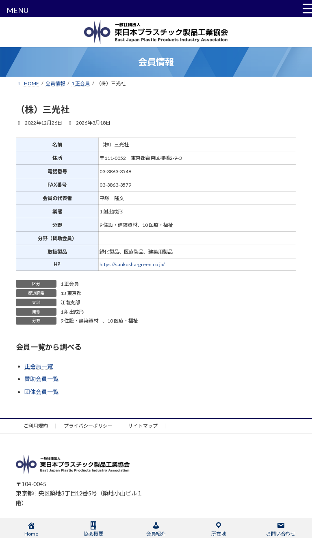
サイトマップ (143, 426)
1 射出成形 (72, 312)
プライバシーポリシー (88, 426)
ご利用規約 (36, 426)
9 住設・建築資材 (79, 321)
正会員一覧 (38, 366)
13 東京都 (71, 293)
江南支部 (70, 302)
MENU (17, 10)
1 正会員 (70, 284)
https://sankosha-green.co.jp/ (132, 264)
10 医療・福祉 (122, 321)
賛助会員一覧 (41, 379)
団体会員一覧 (41, 391)
